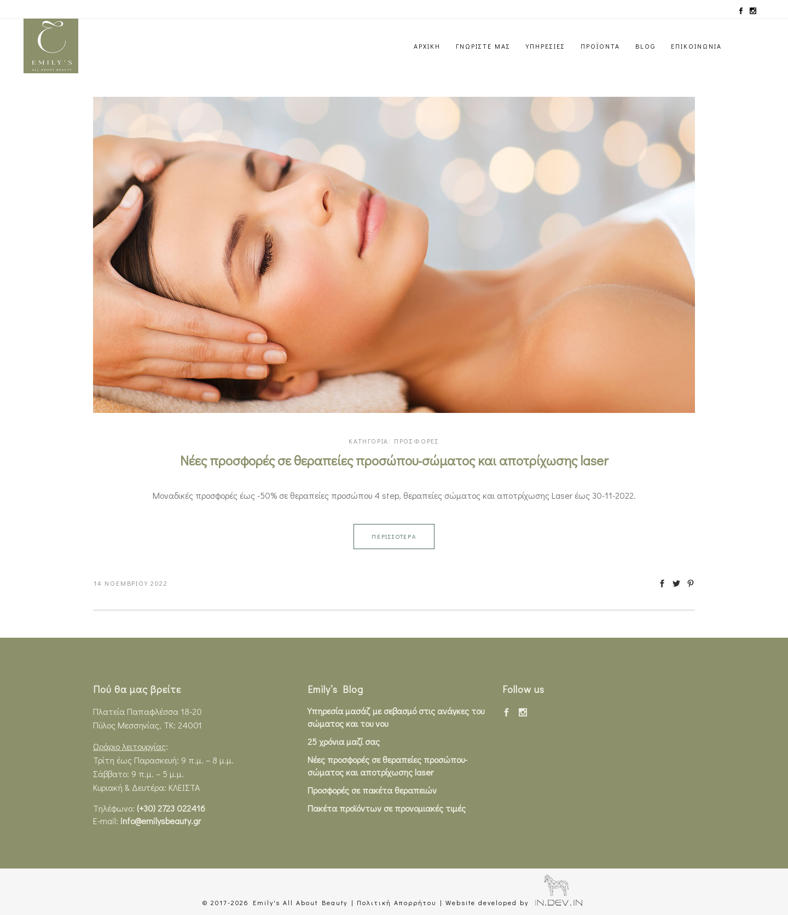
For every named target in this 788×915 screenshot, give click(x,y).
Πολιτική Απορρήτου (396, 902)
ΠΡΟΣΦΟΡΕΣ (416, 440)
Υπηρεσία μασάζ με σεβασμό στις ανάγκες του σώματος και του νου (396, 717)
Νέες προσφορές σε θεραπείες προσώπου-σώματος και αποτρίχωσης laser (394, 460)
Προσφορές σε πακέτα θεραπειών (372, 790)
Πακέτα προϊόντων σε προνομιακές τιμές (387, 808)
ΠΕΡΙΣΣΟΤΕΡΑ (394, 536)
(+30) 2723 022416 (171, 808)
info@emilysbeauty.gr (160, 820)
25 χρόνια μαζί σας (344, 741)
